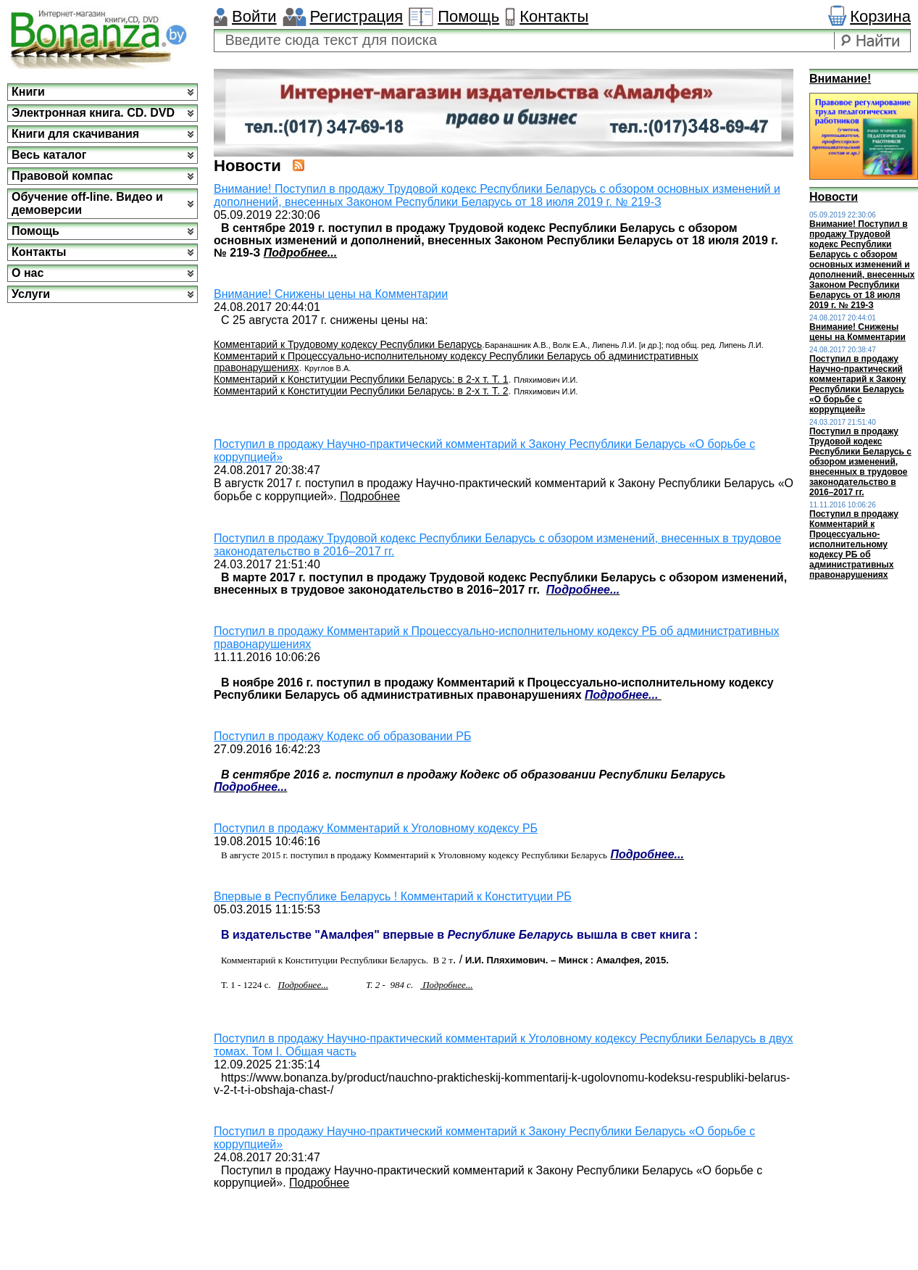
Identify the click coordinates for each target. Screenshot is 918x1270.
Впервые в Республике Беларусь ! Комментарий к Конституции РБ (393, 896)
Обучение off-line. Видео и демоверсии (87, 203)
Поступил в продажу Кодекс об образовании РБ (342, 736)
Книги (28, 92)
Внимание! (840, 78)
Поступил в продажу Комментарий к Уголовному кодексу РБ (376, 828)
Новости (833, 197)
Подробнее (370, 496)
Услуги (31, 294)
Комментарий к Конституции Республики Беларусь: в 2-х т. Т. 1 (361, 379)
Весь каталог (49, 155)
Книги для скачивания (75, 134)
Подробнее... (300, 252)
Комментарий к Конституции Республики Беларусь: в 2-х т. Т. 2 (361, 391)
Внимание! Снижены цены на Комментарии (331, 294)
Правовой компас (62, 176)
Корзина (880, 16)
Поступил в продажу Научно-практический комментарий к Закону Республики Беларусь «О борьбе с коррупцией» (857, 384)
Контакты (553, 16)
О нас (27, 273)
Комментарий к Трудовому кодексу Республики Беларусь (348, 344)
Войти (254, 16)
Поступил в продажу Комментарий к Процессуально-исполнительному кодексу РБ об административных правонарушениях (853, 544)
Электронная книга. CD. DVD (93, 113)
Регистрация (357, 16)
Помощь (468, 16)
